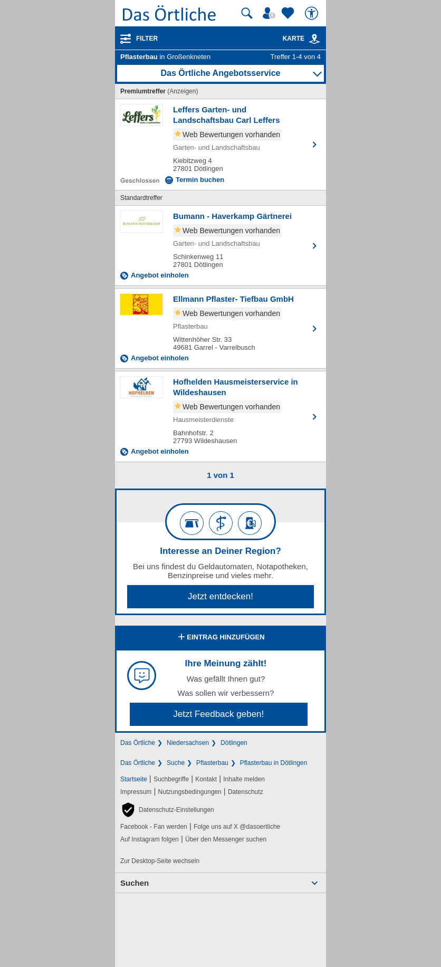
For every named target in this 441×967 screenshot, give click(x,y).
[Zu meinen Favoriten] (289, 13)
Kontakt (206, 779)
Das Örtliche (137, 742)
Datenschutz (245, 792)
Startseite (133, 779)
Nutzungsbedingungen (190, 792)
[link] (314, 39)
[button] (167, 809)
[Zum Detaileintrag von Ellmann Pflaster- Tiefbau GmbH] (220, 328)
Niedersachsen (188, 742)
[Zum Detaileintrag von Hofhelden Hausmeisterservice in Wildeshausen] (220, 416)
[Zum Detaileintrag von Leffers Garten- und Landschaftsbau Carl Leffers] (220, 144)
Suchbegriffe (171, 779)
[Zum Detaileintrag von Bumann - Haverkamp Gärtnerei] (220, 245)
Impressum (135, 792)
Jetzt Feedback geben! (218, 714)
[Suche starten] (247, 13)
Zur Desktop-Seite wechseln (159, 861)
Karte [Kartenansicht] (302, 38)
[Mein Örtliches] (271, 13)
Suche (176, 763)
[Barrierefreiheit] (313, 13)
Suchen (134, 882)
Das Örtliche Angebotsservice (220, 73)
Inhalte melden (244, 779)
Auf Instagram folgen (149, 839)
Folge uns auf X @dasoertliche (237, 826)
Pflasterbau (212, 763)
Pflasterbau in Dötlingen (273, 763)
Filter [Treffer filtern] (147, 38)
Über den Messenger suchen (225, 839)
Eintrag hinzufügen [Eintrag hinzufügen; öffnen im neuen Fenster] (220, 638)
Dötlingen (233, 742)
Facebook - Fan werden (153, 826)
